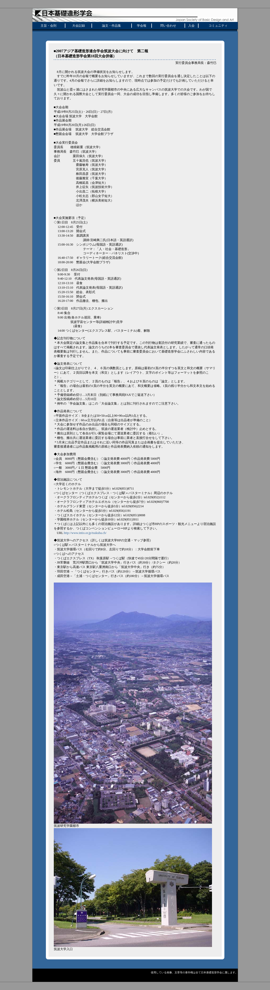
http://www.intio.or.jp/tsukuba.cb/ (85, 533)
